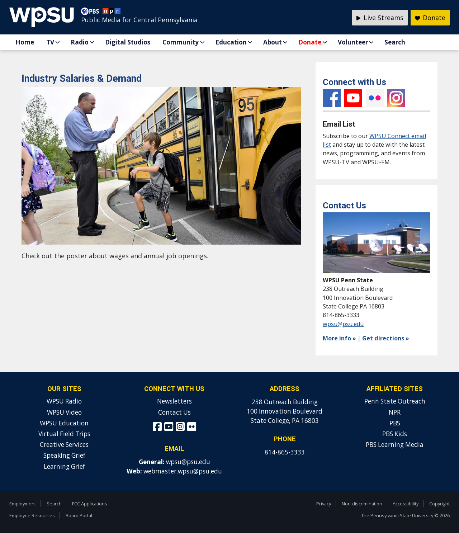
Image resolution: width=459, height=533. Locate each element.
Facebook (332, 98)
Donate (309, 42)
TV (50, 42)
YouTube (353, 98)
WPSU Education (64, 423)
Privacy (323, 503)
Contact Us (174, 412)
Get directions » (385, 338)
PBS (394, 423)
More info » (339, 338)
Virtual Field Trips (64, 434)
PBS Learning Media (394, 444)
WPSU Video (64, 412)
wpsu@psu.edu (343, 324)
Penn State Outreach (394, 401)
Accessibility (405, 503)
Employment (22, 503)
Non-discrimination (362, 503)
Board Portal (79, 515)
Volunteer (353, 42)
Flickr (375, 98)
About (272, 42)
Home (24, 42)
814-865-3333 (285, 452)
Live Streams (379, 17)
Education (231, 42)
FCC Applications (89, 503)
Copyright (439, 503)
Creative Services (64, 444)
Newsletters (174, 401)
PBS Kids (394, 434)
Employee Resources (32, 515)
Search (394, 42)
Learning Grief (64, 466)
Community (180, 42)
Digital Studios (127, 42)
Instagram (396, 98)
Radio (80, 42)
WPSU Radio (64, 401)
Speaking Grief (64, 455)
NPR (395, 412)
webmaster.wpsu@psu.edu (182, 471)
